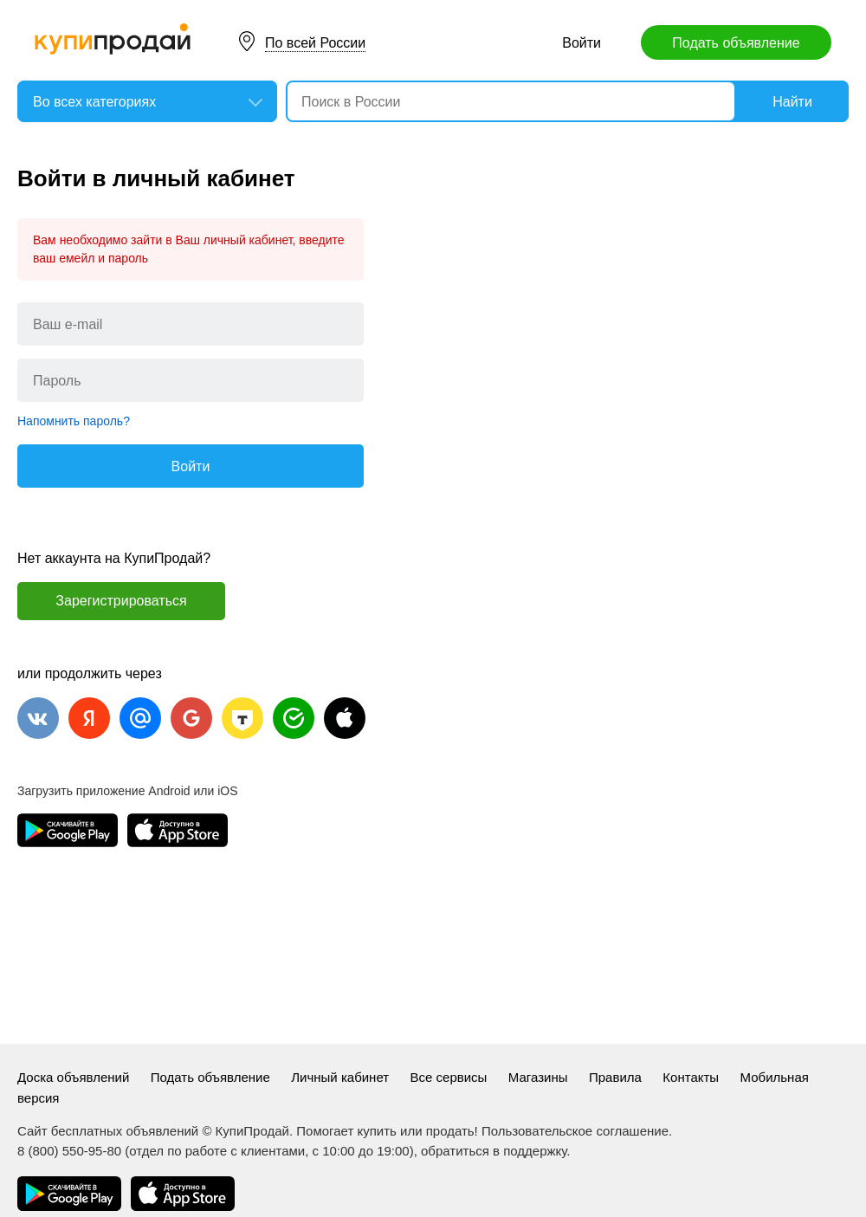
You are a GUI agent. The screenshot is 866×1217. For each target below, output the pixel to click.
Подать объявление (735, 43)
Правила (615, 1077)
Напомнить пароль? (73, 421)
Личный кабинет (340, 1077)
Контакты (690, 1077)
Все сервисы (449, 1077)
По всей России (315, 43)
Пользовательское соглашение (575, 1130)
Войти (581, 43)
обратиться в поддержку (493, 1150)
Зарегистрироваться (120, 600)
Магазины (538, 1077)
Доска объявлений (73, 1077)
